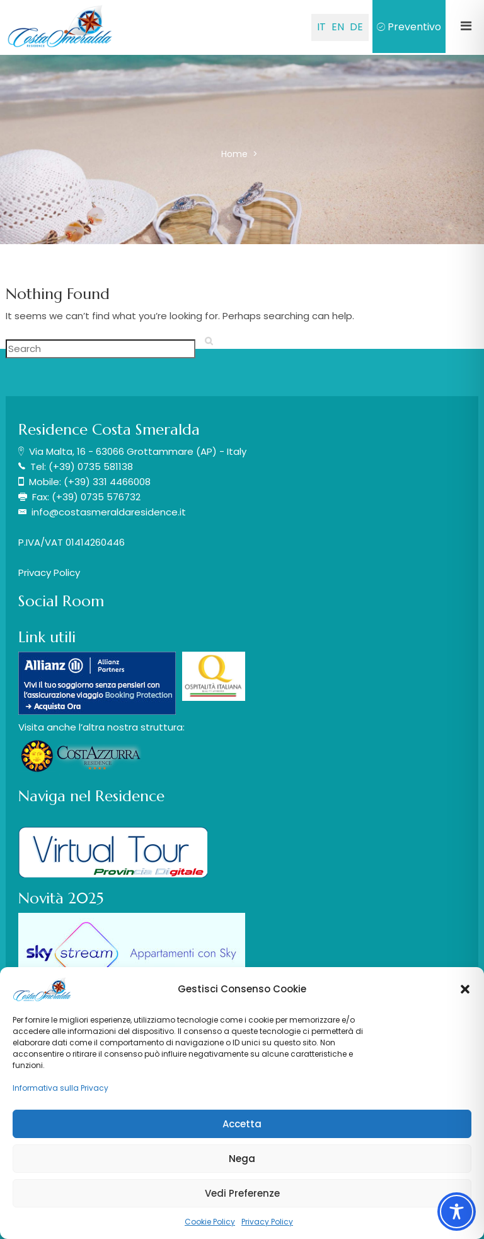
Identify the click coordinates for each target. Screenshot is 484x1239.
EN (337, 27)
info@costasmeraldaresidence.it (109, 512)
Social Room (61, 601)
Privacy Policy (267, 1221)
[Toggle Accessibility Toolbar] (457, 1212)
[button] (465, 989)
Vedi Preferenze (242, 1193)
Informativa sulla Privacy (60, 1088)
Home (235, 154)
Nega (242, 1158)
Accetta (242, 1123)
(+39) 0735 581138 (91, 466)
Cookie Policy (210, 1221)
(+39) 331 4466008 (107, 481)
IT (321, 27)
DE (356, 27)
